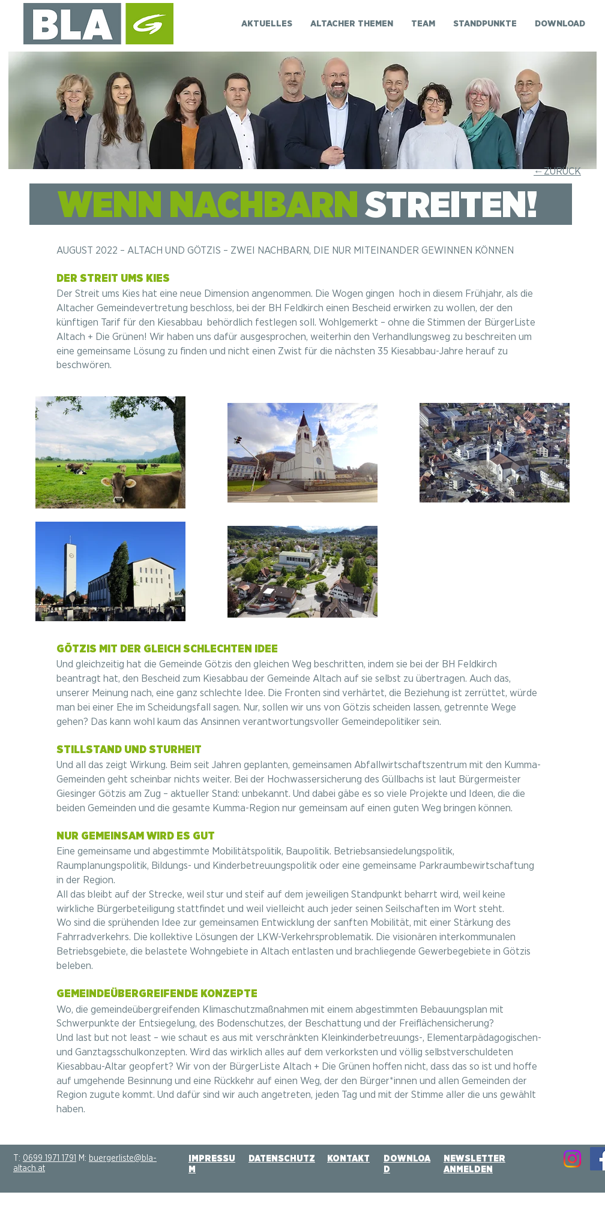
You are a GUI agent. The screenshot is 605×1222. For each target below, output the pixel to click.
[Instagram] (572, 1158)
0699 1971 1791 (49, 1158)
